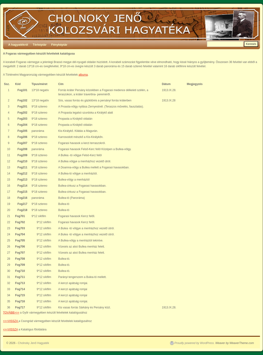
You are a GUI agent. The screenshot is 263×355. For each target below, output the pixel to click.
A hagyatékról (18, 44)
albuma (83, 74)
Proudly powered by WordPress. (194, 343)
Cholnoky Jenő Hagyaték (33, 343)
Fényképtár (59, 44)
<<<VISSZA (10, 321)
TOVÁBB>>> (11, 312)
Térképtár (39, 44)
